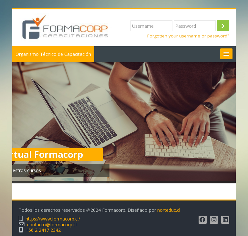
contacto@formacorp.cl (52, 224)
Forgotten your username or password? (188, 36)
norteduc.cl (168, 210)
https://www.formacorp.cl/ (53, 218)
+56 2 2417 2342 (43, 230)
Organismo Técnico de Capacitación (53, 54)
